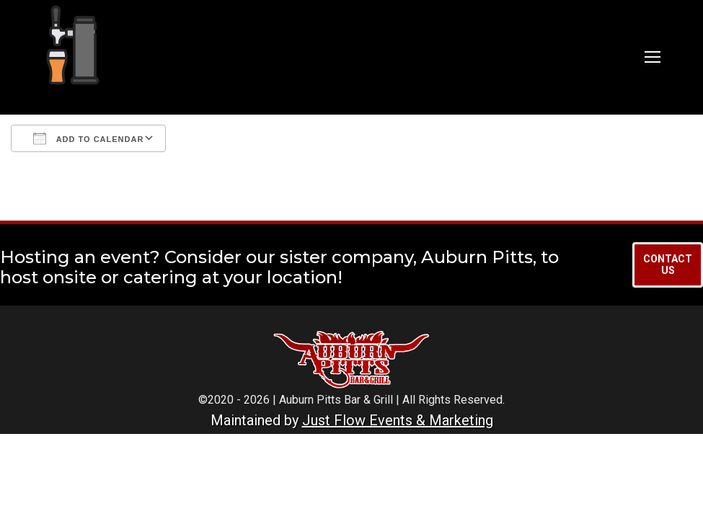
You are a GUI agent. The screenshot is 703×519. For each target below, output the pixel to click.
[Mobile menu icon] (652, 57)
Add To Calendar (88, 138)
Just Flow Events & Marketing (397, 420)
